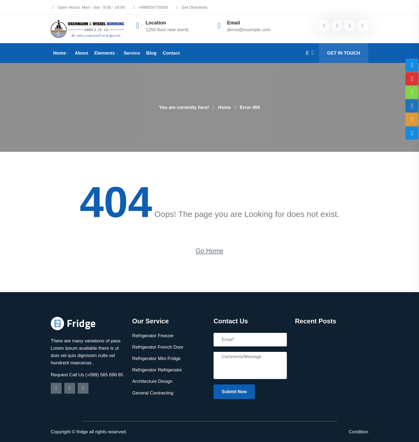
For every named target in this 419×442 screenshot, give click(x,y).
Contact (171, 53)
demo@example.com (249, 29)
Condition (358, 431)
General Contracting (152, 393)
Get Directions (191, 7)
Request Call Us (68, 374)
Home (59, 53)
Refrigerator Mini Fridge (156, 358)
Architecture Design (152, 381)
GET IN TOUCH (343, 53)
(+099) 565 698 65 (104, 374)
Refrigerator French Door (157, 347)
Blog (151, 53)
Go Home (210, 250)
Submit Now (234, 391)
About (81, 53)
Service (132, 53)
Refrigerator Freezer (153, 335)
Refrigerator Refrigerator (157, 369)
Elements (104, 53)
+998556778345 (150, 7)
